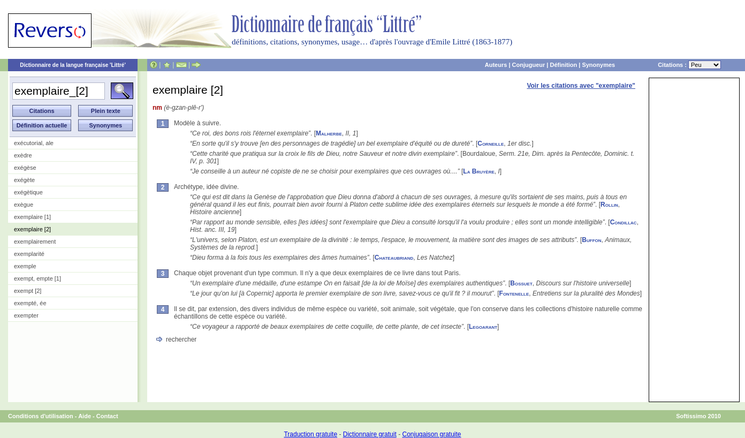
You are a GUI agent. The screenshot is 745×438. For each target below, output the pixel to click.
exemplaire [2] (32, 229)
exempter (26, 315)
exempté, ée (30, 303)
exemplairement (35, 241)
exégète (24, 180)
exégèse (25, 167)
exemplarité (29, 254)
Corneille (490, 143)
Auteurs (496, 65)
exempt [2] (27, 291)
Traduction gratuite (310, 434)
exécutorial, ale (34, 143)
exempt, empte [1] (37, 278)
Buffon (591, 240)
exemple (25, 266)
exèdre (23, 155)
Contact (107, 416)
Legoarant (483, 326)
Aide (84, 416)
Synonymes (598, 65)
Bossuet (521, 283)
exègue (23, 204)
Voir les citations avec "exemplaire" (581, 85)
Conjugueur (528, 65)
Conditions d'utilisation (40, 416)
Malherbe (329, 133)
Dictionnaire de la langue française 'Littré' (73, 65)
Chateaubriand (394, 257)
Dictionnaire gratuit (370, 434)
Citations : (689, 65)
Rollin (609, 204)
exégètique (28, 192)
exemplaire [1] (32, 217)
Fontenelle (514, 293)
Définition (563, 65)
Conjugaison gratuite (431, 434)
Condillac (623, 222)
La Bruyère (478, 171)
